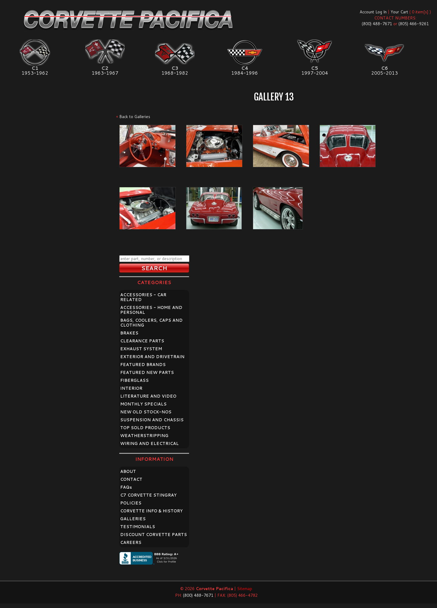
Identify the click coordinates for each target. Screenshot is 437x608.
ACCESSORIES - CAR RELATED (143, 297)
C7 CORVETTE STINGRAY (148, 495)
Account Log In (373, 12)
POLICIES (130, 503)
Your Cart (399, 12)
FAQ (126, 487)
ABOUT (128, 471)
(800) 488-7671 (377, 23)
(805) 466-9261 (413, 23)
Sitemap (244, 588)
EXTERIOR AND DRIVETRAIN (152, 356)
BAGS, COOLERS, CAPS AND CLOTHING (151, 323)
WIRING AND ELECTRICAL (149, 443)
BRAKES (129, 333)
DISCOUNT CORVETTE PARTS (153, 534)
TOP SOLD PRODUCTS (145, 427)
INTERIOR (131, 388)
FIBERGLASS (134, 380)
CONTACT (131, 479)
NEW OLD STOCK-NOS (145, 412)
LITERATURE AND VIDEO (148, 396)
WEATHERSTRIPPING (144, 435)
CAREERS (130, 542)
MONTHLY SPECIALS (143, 404)
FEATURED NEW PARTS (147, 372)
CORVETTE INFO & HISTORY (151, 511)
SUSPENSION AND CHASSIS (152, 420)
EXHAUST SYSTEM (141, 349)
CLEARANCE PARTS (142, 341)
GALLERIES (133, 518)
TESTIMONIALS (137, 526)
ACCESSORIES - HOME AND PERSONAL (151, 310)
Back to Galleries (134, 116)
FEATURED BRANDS (143, 364)
